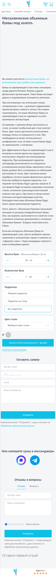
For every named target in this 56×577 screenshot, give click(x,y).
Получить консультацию (14, 349)
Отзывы (39, 11)
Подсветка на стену (17, 301)
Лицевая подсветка (17, 293)
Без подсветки (15, 308)
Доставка (6, 11)
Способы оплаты (22, 11)
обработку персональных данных (18, 425)
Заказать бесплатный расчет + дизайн (28, 342)
